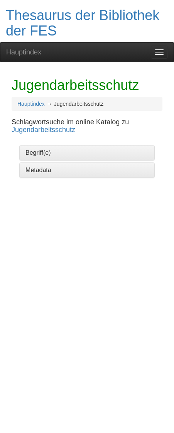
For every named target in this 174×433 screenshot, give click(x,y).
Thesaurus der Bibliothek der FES (82, 23)
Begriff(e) (38, 152)
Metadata (38, 170)
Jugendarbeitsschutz (43, 130)
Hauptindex (23, 52)
